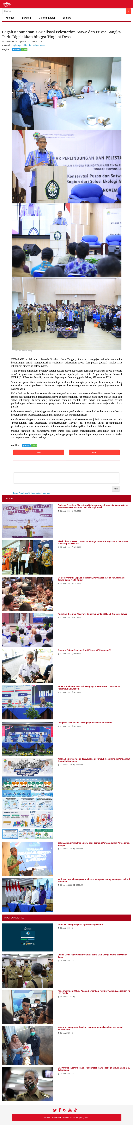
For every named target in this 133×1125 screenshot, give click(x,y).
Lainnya (67, 17)
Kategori (11, 17)
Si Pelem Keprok (47, 17)
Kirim (116, 488)
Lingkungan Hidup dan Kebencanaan (28, 45)
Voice (94, 452)
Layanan (27, 17)
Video (39, 452)
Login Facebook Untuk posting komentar (31, 493)
